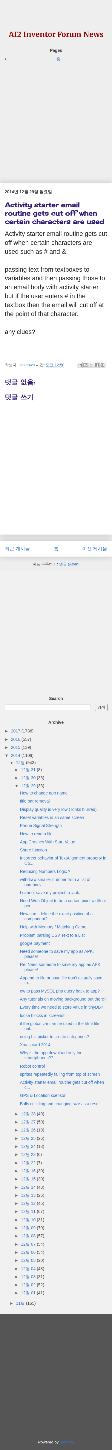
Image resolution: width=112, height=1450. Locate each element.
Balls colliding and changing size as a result (60, 1103)
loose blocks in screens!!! (43, 1015)
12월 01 (29, 1292)
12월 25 (29, 1138)
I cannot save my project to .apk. (50, 892)
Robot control (32, 1066)
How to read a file (36, 833)
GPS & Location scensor (43, 1095)
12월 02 (29, 1284)
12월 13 (29, 1195)
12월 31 (29, 769)
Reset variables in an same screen (52, 817)
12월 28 (29, 1114)
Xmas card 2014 (35, 1044)
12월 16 (29, 1170)
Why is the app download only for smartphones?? (51, 1055)
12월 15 (29, 1179)
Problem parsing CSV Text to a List (52, 935)
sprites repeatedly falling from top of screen (60, 1074)
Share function (33, 850)
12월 (21, 762)
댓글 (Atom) (69, 564)
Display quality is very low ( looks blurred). (59, 809)
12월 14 (29, 1187)
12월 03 (29, 1276)
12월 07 (29, 1244)
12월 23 (29, 1154)
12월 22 (29, 1162)
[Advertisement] (56, 118)
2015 (16, 747)
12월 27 (29, 1122)
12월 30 (29, 777)
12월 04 (29, 1268)
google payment (35, 943)
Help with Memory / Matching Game (53, 927)
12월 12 (29, 1203)
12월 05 (29, 1260)
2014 (16, 755)
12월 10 (29, 1219)
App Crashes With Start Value (47, 842)
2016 (16, 739)
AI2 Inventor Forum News (56, 34)
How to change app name (44, 793)
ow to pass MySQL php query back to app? (60, 991)
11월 (21, 1303)
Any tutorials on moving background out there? (63, 999)
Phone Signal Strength (41, 825)
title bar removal (35, 801)
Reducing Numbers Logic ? (45, 871)
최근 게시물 (17, 548)
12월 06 (29, 1252)
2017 (16, 731)
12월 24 (29, 1146)
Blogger (66, 1442)
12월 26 (29, 1130)
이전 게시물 (94, 548)
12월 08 (29, 1235)
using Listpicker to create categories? (54, 1036)
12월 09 (29, 1227)
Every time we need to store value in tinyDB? (61, 1007)
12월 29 (29, 785)
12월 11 (29, 1211)
